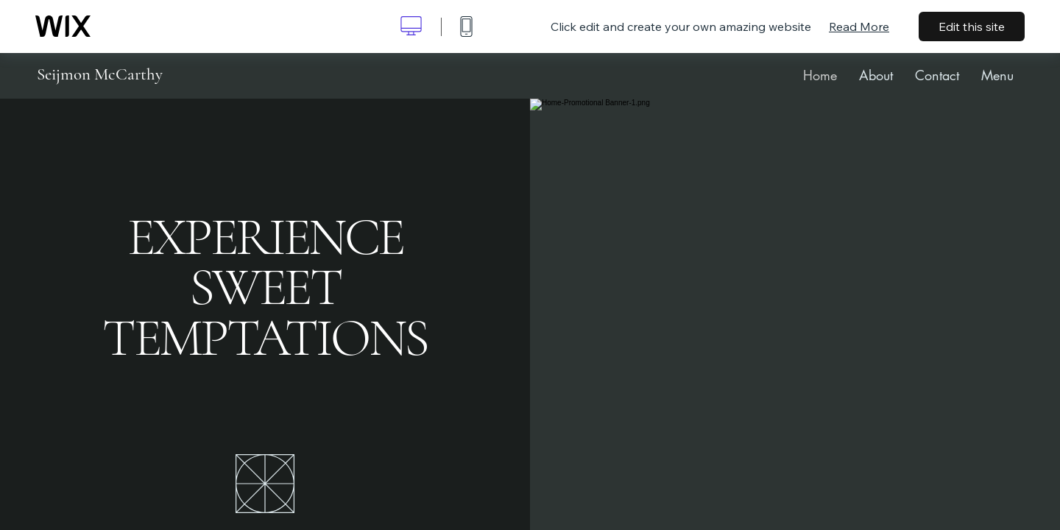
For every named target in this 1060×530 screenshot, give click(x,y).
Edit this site (972, 26)
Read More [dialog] (859, 26)
